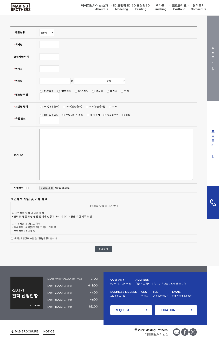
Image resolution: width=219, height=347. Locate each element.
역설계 (99, 91)
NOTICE (48, 331)
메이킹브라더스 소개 (94, 6)
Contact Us (198, 9)
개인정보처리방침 (156, 334)
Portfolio (179, 9)
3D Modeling (122, 7)
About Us (101, 9)
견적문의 (198, 6)
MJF (114, 106)
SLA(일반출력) (74, 106)
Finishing (159, 9)
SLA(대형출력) (51, 106)
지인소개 (95, 115)
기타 (126, 91)
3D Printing (142, 7)
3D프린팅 (66, 91)
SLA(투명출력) (97, 106)
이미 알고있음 (51, 115)
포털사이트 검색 (74, 115)
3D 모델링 (119, 6)
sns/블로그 (113, 115)
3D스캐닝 (83, 91)
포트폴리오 (179, 6)
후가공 (160, 6)
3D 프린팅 (138, 6)
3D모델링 (48, 91)
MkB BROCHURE (24, 331)
